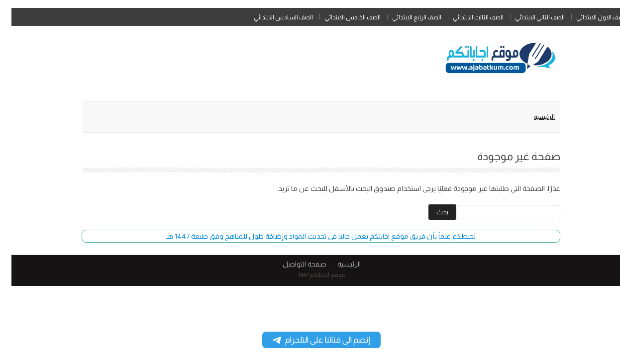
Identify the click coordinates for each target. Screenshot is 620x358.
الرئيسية (532, 116)
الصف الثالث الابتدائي (466, 17)
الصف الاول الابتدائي (590, 17)
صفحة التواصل (293, 264)
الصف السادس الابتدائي (272, 17)
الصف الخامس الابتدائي (341, 17)
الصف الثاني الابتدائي (528, 17)
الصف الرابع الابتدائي (405, 17)
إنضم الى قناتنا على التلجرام (310, 340)
